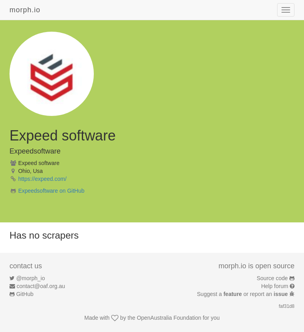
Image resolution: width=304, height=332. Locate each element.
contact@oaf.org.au (41, 286)
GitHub (25, 294)
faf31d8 (286, 306)
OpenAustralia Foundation (169, 318)
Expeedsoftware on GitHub (51, 191)
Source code (272, 278)
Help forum (274, 286)
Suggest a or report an (243, 294)
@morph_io (30, 278)
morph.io (25, 10)
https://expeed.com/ (42, 179)
